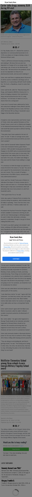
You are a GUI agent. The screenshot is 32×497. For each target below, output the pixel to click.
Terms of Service (24, 243)
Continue (16, 259)
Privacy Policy (7, 247)
